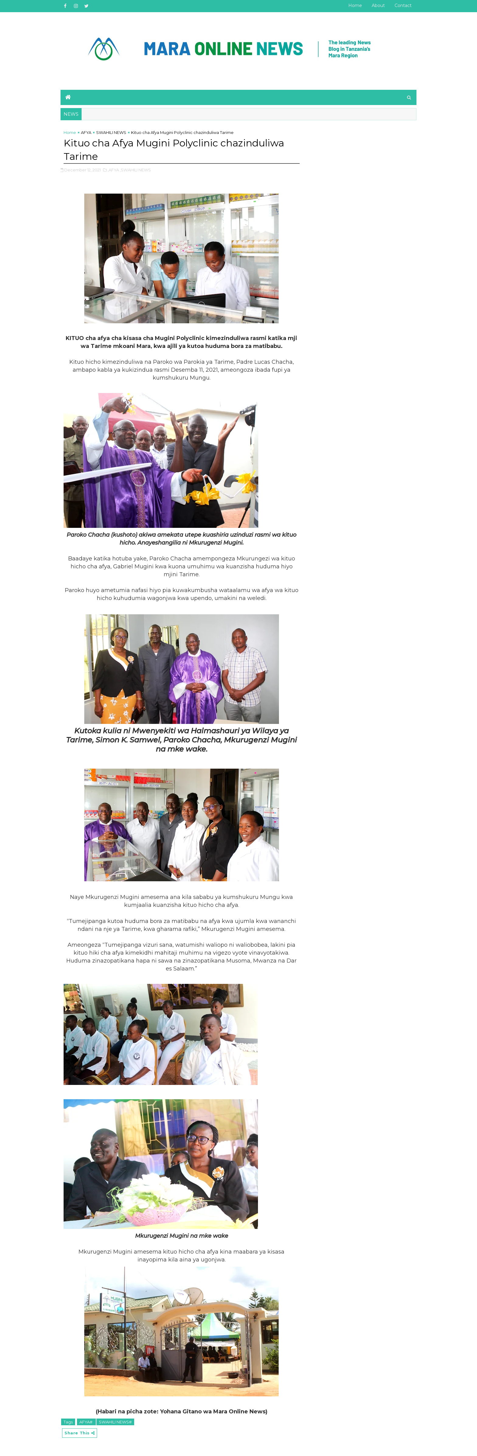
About (378, 5)
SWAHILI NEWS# (115, 1421)
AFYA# (86, 1421)
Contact (403, 5)
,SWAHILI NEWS (135, 169)
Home (355, 5)
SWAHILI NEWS (111, 132)
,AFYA (113, 169)
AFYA (86, 132)
